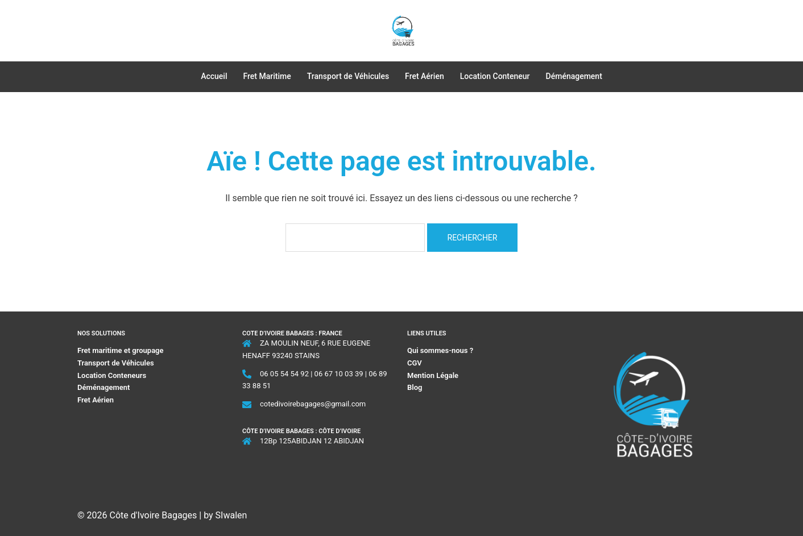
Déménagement (574, 76)
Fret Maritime (267, 76)
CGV (414, 363)
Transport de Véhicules (348, 76)
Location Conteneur (495, 76)
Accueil (214, 76)
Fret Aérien (424, 76)
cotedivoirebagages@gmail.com (313, 404)
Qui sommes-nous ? (441, 350)
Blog (414, 387)
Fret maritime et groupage (120, 350)
